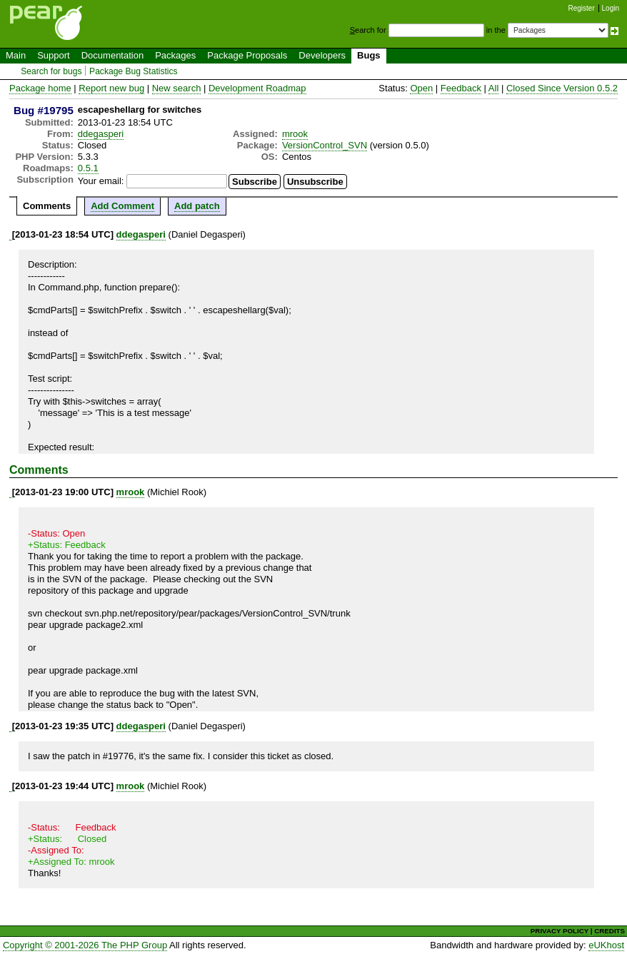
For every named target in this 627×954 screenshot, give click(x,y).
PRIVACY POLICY (559, 931)
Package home (40, 88)
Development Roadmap (257, 88)
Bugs (369, 55)
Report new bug (111, 88)
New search (176, 88)
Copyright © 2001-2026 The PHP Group (85, 945)
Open (421, 88)
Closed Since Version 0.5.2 (562, 88)
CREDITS (609, 931)
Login (610, 8)
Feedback (461, 88)
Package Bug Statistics (133, 71)
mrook (295, 133)
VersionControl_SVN (324, 145)
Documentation (112, 55)
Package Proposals (247, 55)
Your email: (101, 181)
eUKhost (606, 945)
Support (53, 55)
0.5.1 (88, 168)
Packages (175, 55)
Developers (322, 55)
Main (16, 55)
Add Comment (122, 206)
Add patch (197, 206)
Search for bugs (51, 71)
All (493, 88)
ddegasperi (101, 133)
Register (581, 8)
